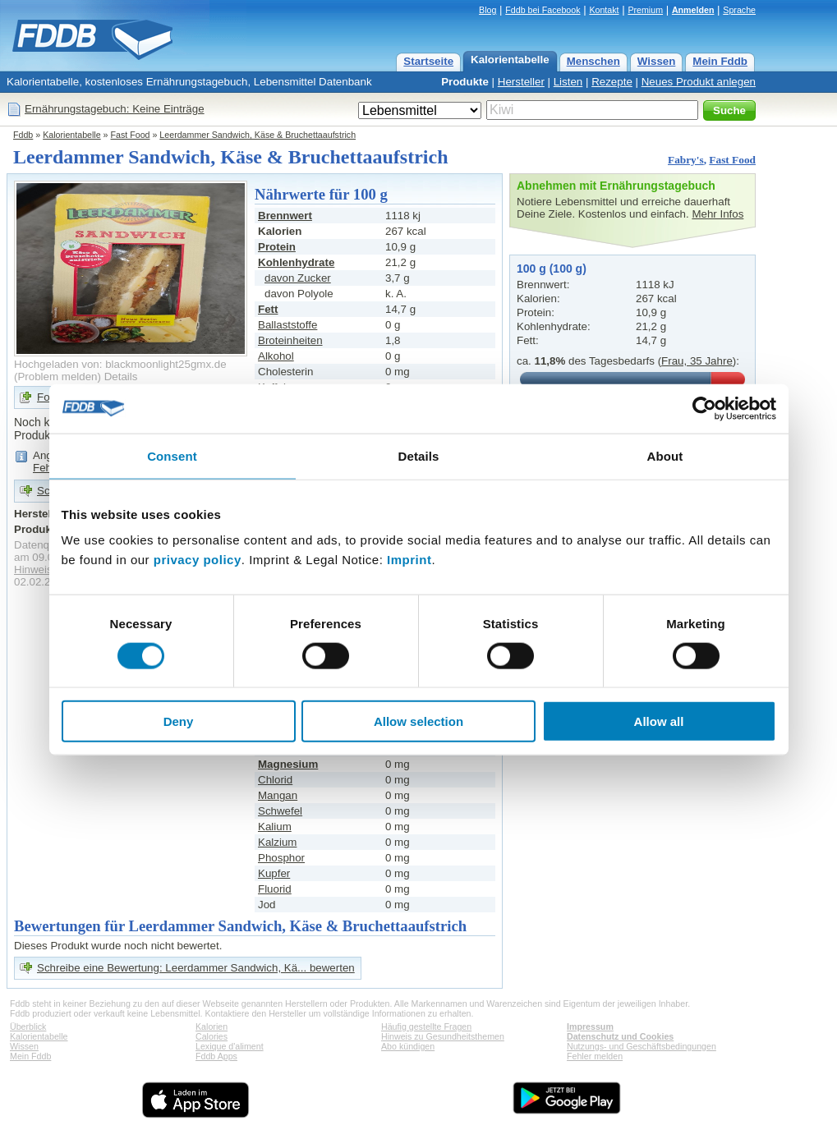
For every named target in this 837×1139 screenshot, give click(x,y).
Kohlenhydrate (296, 262)
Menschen (593, 61)
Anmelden (693, 10)
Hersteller (521, 82)
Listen (568, 82)
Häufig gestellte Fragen (426, 1026)
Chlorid (275, 780)
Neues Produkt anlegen (699, 82)
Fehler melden (595, 1056)
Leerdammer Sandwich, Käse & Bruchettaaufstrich (257, 135)
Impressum (590, 1026)
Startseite (428, 61)
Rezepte (611, 82)
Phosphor (281, 858)
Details (121, 376)
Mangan (277, 795)
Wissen (656, 61)
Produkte (465, 82)
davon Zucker (297, 278)
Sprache (739, 10)
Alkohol (276, 356)
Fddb (23, 135)
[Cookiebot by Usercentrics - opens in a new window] (704, 408)
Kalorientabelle (510, 59)
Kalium (275, 826)
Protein (277, 247)
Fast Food (130, 135)
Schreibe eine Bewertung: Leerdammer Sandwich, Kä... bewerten (196, 968)
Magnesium (288, 764)
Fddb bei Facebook (542, 10)
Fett (268, 309)
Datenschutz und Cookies (620, 1036)
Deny (178, 721)
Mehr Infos (717, 214)
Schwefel (280, 811)
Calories (211, 1036)
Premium (645, 10)
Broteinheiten (290, 340)
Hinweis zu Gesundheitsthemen (442, 1036)
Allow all (659, 721)
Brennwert (285, 215)
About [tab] (665, 455)
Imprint (409, 560)
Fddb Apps (216, 1056)
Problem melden (57, 376)
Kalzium (277, 842)
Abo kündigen (408, 1046)
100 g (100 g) (551, 268)
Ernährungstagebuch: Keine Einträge (115, 109)
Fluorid (275, 889)
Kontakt (604, 10)
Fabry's (686, 160)
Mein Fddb (719, 61)
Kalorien (211, 1026)
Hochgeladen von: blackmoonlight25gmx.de (120, 364)
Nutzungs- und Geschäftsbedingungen (641, 1046)
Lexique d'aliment (229, 1046)
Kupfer (274, 873)
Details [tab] (418, 455)
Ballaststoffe (287, 325)
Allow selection (418, 721)
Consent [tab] (172, 455)
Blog (487, 10)
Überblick (28, 1026)
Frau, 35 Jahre (697, 361)
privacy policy (197, 560)
